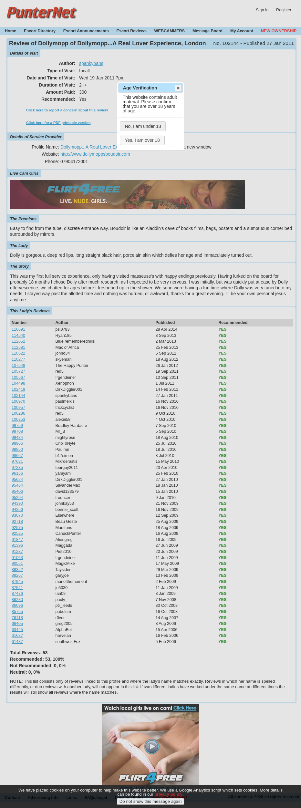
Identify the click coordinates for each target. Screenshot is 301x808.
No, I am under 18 (143, 126)
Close (178, 87)
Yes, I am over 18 (142, 140)
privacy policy (168, 799)
